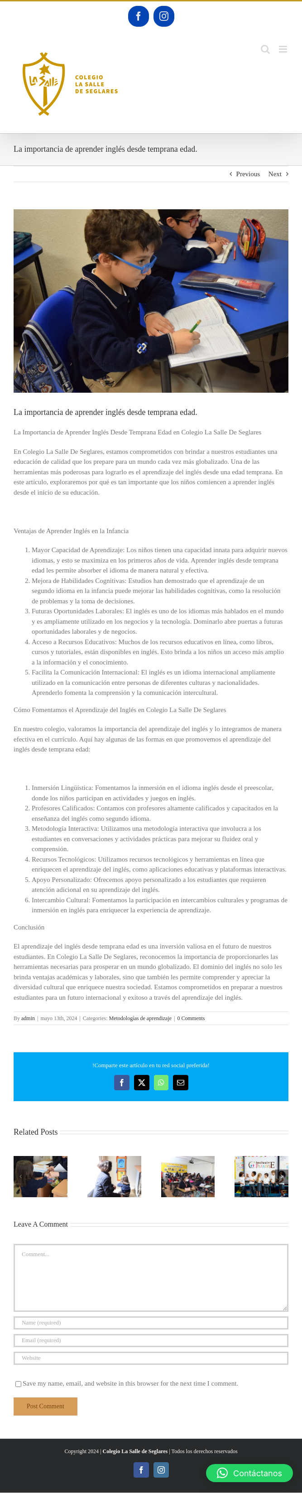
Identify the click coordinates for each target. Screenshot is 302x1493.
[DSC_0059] (151, 301)
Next (275, 174)
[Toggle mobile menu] (283, 49)
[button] (20, 1176)
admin (28, 1018)
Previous (248, 174)
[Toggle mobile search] (265, 49)
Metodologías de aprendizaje (140, 1018)
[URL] (151, 1358)
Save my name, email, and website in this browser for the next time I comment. (130, 1383)
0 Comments (191, 1018)
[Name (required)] (151, 1322)
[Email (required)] (151, 1340)
